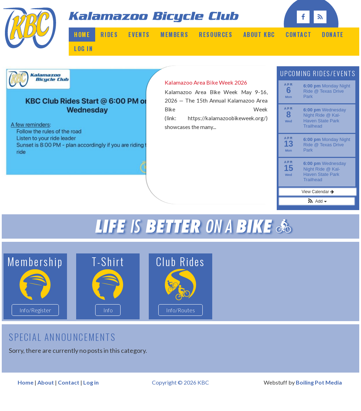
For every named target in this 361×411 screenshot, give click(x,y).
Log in (91, 396)
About (45, 396)
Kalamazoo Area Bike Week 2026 (210, 82)
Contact (68, 396)
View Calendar (317, 205)
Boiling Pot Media (319, 396)
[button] (317, 215)
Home (25, 396)
